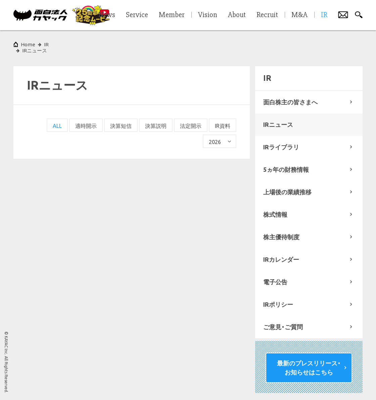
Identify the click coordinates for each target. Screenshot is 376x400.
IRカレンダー (281, 253)
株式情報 (275, 208)
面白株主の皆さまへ (290, 96)
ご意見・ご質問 (283, 320)
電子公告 (275, 275)
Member (172, 15)
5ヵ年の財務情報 (286, 163)
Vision (207, 15)
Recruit (267, 15)
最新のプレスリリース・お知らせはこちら (309, 361)
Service (137, 15)
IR (46, 44)
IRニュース (278, 118)
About (237, 15)
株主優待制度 (281, 231)
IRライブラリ (281, 141)
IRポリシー (278, 298)
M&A (299, 15)
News (106, 15)
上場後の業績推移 (287, 186)
